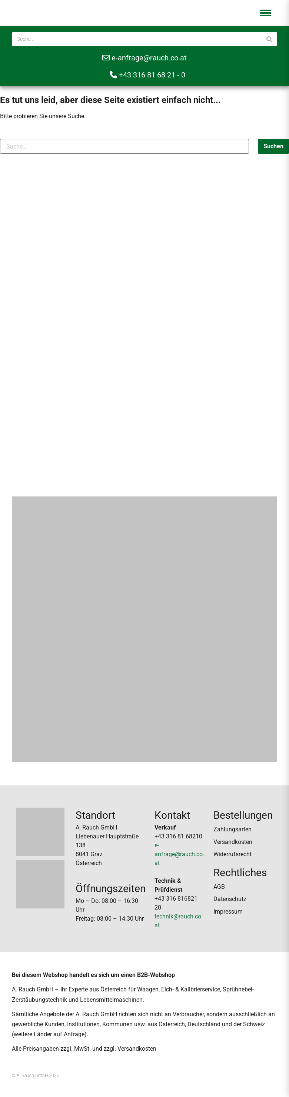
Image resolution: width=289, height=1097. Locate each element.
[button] (265, 12)
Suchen (273, 146)
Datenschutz (229, 898)
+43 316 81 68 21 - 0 (147, 74)
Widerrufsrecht (232, 854)
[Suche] (269, 39)
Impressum (228, 911)
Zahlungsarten (232, 829)
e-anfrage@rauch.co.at (144, 57)
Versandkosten (232, 841)
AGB (219, 886)
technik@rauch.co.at (179, 921)
